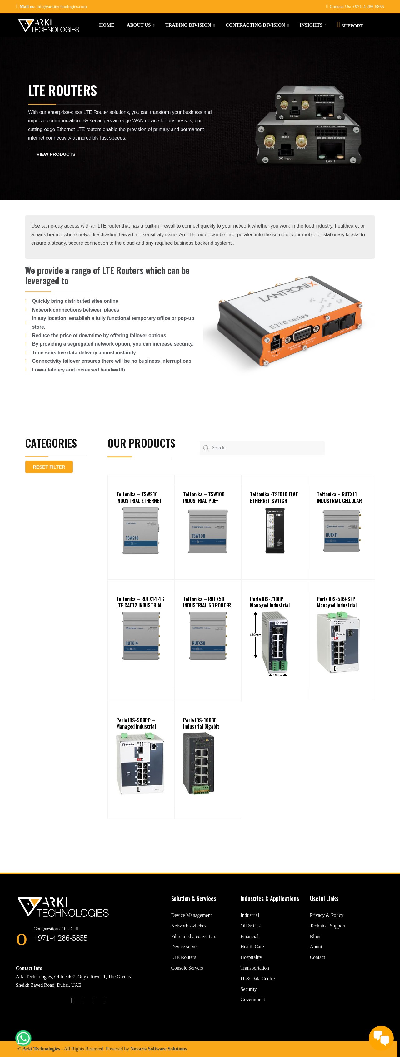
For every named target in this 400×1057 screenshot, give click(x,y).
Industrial (250, 915)
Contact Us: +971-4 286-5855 (355, 6)
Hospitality (251, 957)
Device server (184, 946)
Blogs (316, 936)
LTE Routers (183, 957)
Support (350, 25)
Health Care (252, 946)
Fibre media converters (193, 936)
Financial (250, 936)
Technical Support (328, 925)
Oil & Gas (251, 925)
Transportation (255, 968)
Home (106, 24)
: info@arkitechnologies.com (51, 6)
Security (249, 989)
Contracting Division (255, 24)
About (316, 946)
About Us (139, 24)
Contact (317, 957)
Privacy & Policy (327, 915)
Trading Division (188, 24)
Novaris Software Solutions (158, 1048)
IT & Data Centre (258, 978)
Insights (310, 24)
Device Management (191, 915)
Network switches (189, 925)
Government (253, 999)
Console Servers (187, 968)
